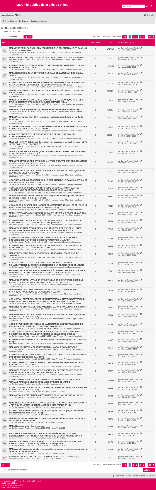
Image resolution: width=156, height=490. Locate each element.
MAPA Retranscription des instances (26, 426)
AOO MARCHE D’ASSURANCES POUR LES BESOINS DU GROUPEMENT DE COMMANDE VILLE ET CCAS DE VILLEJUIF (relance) (45, 221)
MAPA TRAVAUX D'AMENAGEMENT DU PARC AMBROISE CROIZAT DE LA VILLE (47, 213)
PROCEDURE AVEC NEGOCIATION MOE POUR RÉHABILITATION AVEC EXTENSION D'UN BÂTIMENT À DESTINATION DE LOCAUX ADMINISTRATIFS (46, 434)
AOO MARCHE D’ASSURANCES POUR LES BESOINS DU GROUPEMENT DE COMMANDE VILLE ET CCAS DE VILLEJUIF (45, 246)
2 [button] (133, 36)
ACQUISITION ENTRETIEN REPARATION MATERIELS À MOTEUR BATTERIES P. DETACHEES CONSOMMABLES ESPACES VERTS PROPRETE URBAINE (47, 300)
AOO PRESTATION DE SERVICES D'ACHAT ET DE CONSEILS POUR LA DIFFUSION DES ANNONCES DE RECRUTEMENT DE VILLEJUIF (43, 239)
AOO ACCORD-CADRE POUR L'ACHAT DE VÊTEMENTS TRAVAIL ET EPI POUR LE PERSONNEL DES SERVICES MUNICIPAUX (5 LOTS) (48, 206)
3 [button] (136, 36)
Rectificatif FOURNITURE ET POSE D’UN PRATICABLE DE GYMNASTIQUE (44, 457)
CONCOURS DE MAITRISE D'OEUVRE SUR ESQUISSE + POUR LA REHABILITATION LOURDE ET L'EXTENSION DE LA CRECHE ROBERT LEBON (46, 264)
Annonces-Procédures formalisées (68, 69)
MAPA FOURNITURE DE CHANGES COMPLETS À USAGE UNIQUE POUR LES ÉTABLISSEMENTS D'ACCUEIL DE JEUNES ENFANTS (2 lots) (46, 101)
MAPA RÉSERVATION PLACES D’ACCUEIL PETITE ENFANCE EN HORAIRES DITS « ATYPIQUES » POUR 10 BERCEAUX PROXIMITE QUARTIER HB (48, 404)
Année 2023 (60, 384)
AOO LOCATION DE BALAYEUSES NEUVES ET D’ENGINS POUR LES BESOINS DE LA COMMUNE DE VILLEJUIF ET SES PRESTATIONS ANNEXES (46, 83)
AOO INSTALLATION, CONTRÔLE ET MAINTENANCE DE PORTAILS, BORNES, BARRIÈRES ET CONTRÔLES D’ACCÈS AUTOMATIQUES (46, 325)
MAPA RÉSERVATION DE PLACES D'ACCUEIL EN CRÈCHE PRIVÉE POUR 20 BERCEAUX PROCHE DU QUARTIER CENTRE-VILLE (45, 371)
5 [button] (143, 36)
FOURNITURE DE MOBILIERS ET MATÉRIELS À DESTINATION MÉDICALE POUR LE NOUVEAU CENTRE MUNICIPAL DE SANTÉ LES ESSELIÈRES (47, 271)
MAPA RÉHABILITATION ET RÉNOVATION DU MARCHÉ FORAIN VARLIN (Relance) (48, 307)
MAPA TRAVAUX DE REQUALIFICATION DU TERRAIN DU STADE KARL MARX (46, 58)
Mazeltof (17, 485)
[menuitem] (18, 15)
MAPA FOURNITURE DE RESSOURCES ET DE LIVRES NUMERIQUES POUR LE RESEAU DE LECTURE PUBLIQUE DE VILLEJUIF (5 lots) (46, 442)
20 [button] (150, 36)
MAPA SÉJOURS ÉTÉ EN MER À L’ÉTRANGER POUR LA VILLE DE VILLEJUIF (46, 395)
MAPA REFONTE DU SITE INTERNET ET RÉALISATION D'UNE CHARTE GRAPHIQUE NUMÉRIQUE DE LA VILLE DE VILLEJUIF (43, 290)
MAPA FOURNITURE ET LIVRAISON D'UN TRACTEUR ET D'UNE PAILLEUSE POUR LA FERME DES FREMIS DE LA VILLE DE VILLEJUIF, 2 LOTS (45, 229)
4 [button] (140, 36)
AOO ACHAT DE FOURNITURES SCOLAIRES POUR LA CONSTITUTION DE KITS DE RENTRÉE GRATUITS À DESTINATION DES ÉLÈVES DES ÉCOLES (47, 333)
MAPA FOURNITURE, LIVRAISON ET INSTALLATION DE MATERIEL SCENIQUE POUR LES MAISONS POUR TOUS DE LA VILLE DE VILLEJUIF (46, 281)
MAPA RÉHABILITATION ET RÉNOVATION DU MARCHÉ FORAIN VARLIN (43, 347)
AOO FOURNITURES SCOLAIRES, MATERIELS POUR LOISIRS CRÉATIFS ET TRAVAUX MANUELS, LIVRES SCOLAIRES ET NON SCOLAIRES (45, 381)
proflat (7, 485)
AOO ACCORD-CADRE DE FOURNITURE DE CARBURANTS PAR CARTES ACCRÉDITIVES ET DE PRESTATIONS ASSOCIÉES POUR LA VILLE (44, 189)
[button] (124, 36)
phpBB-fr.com (14, 483)
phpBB (14, 481)
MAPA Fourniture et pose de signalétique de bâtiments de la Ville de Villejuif (45, 109)
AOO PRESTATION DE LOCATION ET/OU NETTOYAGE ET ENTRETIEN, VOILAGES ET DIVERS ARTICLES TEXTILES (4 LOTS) (48, 127)
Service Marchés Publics (21, 52)
